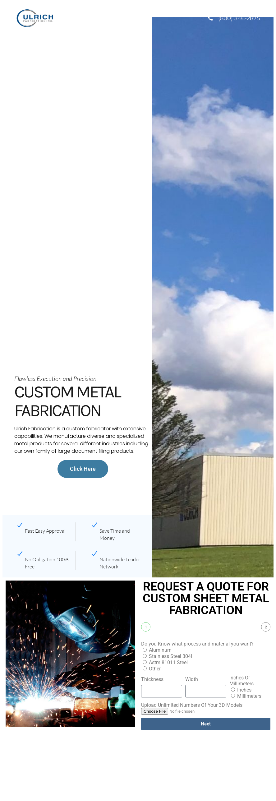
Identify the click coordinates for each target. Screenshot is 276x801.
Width (191, 679)
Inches (244, 690)
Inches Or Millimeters (241, 681)
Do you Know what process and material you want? (197, 644)
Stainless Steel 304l (170, 656)
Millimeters (249, 696)
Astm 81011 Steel (168, 662)
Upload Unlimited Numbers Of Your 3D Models (191, 705)
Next (206, 724)
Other (155, 669)
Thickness (152, 679)
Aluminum (160, 650)
